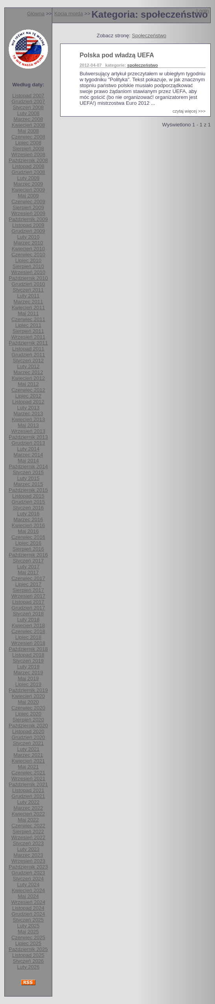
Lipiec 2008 (28, 143)
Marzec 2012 (28, 372)
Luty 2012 (28, 366)
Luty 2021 (28, 749)
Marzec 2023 (28, 855)
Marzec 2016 (28, 519)
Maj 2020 (28, 702)
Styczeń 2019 (28, 661)
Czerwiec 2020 (28, 708)
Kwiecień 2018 (28, 625)
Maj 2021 (28, 767)
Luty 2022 (28, 802)
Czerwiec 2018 (28, 631)
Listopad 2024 (28, 908)
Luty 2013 (28, 408)
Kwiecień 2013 (28, 419)
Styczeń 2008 (28, 107)
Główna (35, 13)
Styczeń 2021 (28, 743)
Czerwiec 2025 (28, 937)
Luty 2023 (28, 849)
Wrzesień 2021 (28, 778)
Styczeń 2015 (28, 472)
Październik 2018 (28, 649)
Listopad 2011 (28, 349)
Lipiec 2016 (28, 543)
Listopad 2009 (28, 225)
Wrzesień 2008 (28, 154)
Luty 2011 (28, 296)
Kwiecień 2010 (28, 249)
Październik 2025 (28, 949)
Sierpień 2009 (28, 207)
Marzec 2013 (28, 413)
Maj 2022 (28, 820)
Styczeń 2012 (28, 360)
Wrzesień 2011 (28, 337)
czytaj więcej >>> (189, 111)
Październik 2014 (28, 466)
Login (202, 11)
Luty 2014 (28, 449)
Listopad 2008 (28, 166)
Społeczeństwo (149, 35)
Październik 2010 (28, 278)
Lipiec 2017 (28, 584)
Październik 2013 (28, 437)
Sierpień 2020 (28, 720)
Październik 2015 (28, 490)
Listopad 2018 (28, 655)
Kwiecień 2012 (28, 378)
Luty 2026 (28, 967)
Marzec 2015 (28, 484)
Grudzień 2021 (28, 796)
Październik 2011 (28, 343)
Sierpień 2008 (28, 149)
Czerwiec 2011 (28, 319)
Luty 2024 (28, 884)
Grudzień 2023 (28, 873)
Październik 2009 (28, 219)
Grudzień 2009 (28, 231)
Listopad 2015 (28, 496)
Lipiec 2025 (28, 943)
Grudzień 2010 (28, 284)
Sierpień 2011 (28, 331)
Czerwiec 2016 (28, 537)
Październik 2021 (28, 784)
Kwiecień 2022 (28, 814)
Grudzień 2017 (28, 608)
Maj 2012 (28, 384)
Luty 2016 (28, 514)
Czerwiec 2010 (28, 254)
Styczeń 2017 (28, 561)
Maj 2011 (28, 313)
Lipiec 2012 (28, 396)
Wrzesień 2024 (28, 902)
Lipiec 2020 (28, 714)
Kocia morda (68, 13)
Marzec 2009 (28, 184)
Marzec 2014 (28, 455)
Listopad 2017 (28, 602)
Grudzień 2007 (28, 101)
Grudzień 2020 (28, 737)
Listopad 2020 (28, 731)
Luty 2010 (28, 237)
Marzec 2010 (28, 243)
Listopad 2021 (28, 790)
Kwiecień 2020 (28, 696)
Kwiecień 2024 (28, 890)
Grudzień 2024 (28, 914)
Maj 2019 (28, 678)
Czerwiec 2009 (28, 201)
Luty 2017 (28, 567)
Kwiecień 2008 (28, 125)
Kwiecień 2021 (28, 761)
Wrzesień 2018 (28, 643)
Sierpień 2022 (28, 831)
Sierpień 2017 (28, 590)
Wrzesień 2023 (28, 861)
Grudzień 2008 (28, 172)
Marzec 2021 (28, 755)
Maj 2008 (28, 131)
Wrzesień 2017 (28, 596)
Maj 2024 (28, 896)
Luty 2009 (28, 178)
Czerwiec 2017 (28, 578)
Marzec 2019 (28, 672)
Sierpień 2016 (28, 549)
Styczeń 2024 (28, 879)
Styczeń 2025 (28, 920)
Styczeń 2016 (28, 508)
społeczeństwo (142, 65)
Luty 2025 (28, 926)
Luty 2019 (28, 667)
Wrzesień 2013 (28, 431)
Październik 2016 (28, 555)
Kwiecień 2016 (28, 525)
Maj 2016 (28, 531)
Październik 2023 (28, 867)
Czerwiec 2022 (28, 826)
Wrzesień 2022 (28, 837)
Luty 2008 (28, 113)
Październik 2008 (28, 160)
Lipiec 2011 (28, 325)
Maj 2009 (28, 196)
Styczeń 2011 (28, 290)
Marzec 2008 (28, 119)
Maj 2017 (28, 572)
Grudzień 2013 (28, 443)
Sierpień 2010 (28, 266)
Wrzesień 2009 (28, 213)
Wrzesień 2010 (28, 272)
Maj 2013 (28, 425)
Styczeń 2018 (28, 614)
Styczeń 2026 (28, 961)
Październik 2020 (28, 725)
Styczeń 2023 (28, 843)
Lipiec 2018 (28, 637)
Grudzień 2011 (28, 355)
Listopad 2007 (28, 96)
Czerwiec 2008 (28, 137)
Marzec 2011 (28, 302)
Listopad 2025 (28, 955)
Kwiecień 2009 (28, 190)
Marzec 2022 (28, 808)
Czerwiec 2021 (28, 773)
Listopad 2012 (28, 402)
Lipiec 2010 (28, 260)
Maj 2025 (28, 932)
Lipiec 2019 (28, 684)
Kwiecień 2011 (28, 307)
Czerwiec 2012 (28, 390)
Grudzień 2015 (28, 502)
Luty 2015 (28, 478)
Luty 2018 (28, 619)
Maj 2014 (28, 461)
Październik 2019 (28, 690)
